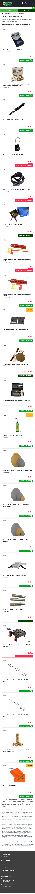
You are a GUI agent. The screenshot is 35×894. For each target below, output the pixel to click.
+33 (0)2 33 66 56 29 (7, 886)
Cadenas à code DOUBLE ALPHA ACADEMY (13, 155)
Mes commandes (4, 862)
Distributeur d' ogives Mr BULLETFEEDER (12, 225)
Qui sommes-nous (4, 856)
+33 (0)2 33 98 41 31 (7, 888)
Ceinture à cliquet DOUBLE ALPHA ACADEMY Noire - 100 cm (17, 190)
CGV (1, 872)
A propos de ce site (5, 874)
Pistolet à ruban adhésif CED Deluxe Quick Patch (14, 575)
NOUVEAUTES (9, 10)
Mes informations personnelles (7, 866)
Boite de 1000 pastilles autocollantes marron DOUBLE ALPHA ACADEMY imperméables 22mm (16, 84)
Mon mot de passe (4, 867)
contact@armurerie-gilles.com (9, 884)
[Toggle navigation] (33, 3)
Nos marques (8, 13)
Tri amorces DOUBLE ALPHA (9, 786)
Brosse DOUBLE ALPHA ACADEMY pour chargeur (14, 119)
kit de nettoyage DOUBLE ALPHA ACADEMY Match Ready (16, 400)
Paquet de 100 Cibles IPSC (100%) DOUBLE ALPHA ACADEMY (17, 470)
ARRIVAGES (26, 10)
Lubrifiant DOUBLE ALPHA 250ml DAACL (12, 435)
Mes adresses (3, 864)
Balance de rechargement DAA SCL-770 (12, 49)
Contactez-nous (4, 857)
